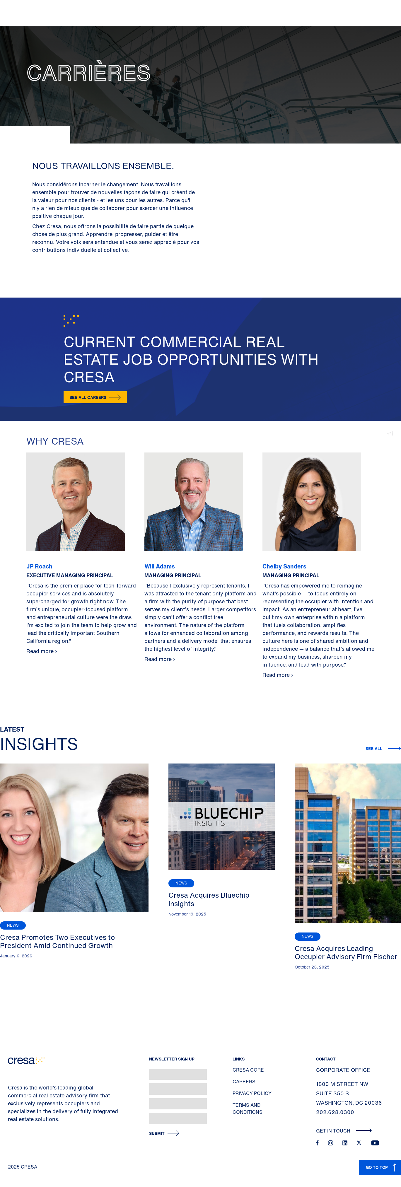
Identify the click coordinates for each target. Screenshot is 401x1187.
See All (374, 748)
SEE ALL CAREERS (87, 397)
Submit (157, 1133)
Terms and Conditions (247, 1108)
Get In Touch (344, 1130)
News (13, 925)
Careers (244, 1081)
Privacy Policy (252, 1093)
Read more (40, 651)
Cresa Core (248, 1069)
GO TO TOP (377, 1167)
